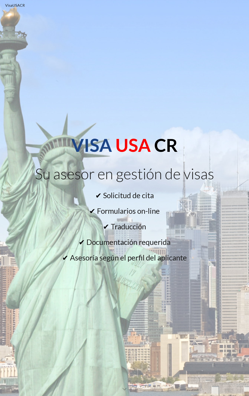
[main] (124, 145)
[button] (124, 389)
